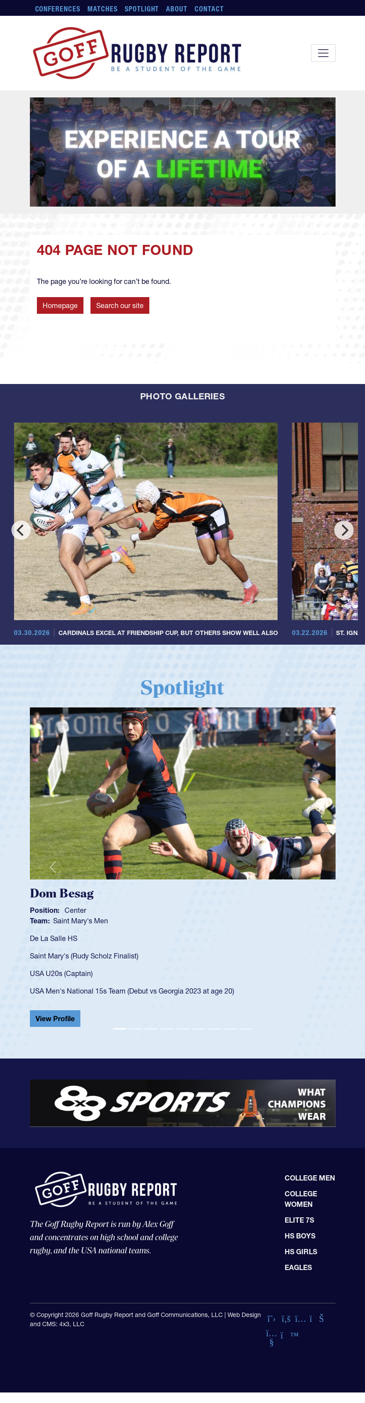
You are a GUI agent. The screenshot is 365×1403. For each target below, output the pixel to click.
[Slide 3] (151, 1029)
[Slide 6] (198, 1029)
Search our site (120, 305)
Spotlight (142, 8)
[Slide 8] (230, 1029)
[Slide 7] (214, 1029)
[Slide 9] (246, 1029)
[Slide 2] (135, 1029)
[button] (53, 867)
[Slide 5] (182, 1029)
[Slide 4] (166, 1029)
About (177, 8)
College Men (310, 1177)
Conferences (58, 8)
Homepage (60, 305)
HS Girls (301, 1251)
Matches (102, 8)
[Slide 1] (119, 1029)
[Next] (344, 530)
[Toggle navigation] (323, 53)
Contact (209, 8)
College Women (301, 1199)
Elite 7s (299, 1220)
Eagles (298, 1267)
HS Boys (300, 1235)
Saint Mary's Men (80, 920)
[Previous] (21, 530)
